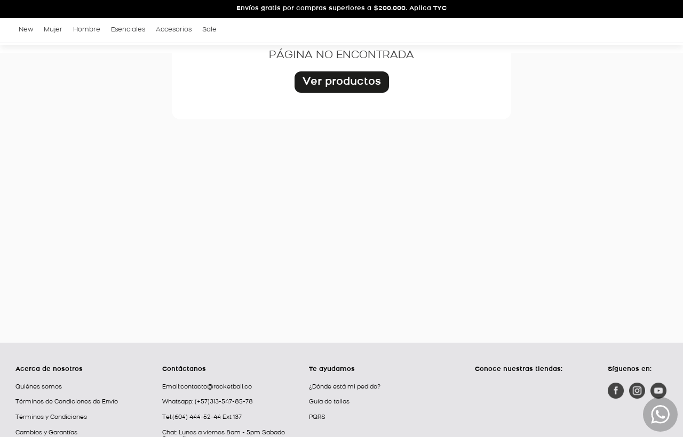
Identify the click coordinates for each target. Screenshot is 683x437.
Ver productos (342, 82)
